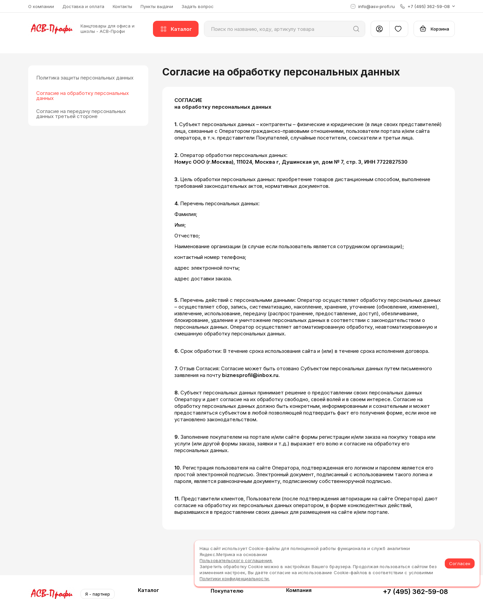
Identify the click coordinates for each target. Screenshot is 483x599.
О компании (41, 6)
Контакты (122, 6)
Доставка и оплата (83, 6)
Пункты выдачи (157, 6)
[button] (427, 6)
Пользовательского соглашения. (236, 560)
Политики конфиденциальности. (235, 578)
